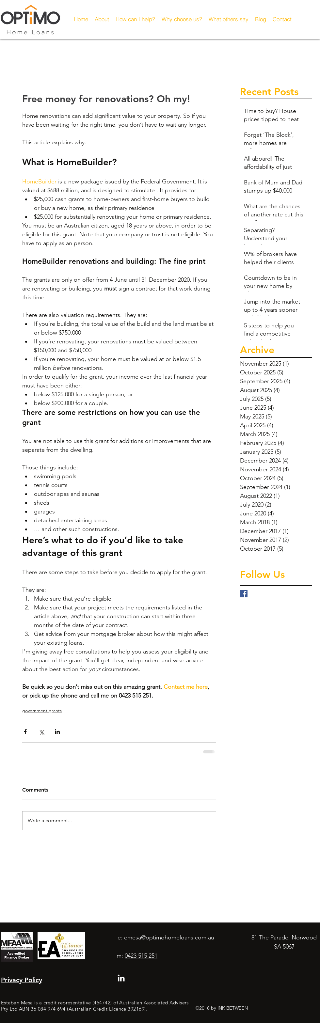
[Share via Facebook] (25, 732)
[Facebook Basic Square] (244, 593)
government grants (42, 711)
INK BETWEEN (232, 1008)
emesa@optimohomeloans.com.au (169, 937)
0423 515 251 (141, 955)
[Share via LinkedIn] (57, 732)
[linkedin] (121, 978)
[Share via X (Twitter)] (41, 732)
